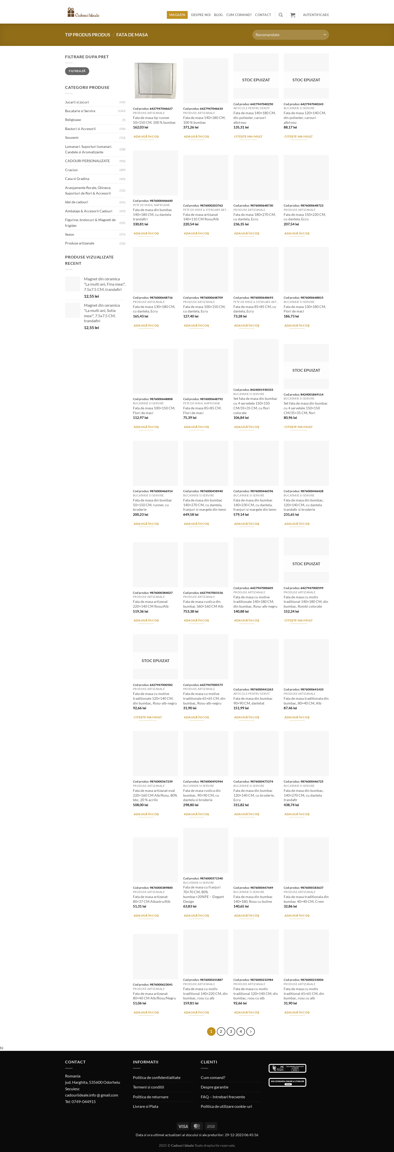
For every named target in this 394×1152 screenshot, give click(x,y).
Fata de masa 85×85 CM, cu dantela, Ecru (254, 308)
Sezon (69, 234)
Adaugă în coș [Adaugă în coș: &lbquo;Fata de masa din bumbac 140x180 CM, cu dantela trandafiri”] (146, 233)
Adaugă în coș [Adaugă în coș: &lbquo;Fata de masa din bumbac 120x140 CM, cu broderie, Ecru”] (247, 814)
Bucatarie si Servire (80, 111)
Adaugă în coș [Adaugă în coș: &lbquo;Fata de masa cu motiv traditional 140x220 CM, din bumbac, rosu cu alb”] (196, 1012)
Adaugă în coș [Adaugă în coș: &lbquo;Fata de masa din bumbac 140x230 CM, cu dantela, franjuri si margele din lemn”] (247, 523)
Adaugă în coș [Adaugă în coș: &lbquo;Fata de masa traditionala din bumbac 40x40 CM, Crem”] (297, 915)
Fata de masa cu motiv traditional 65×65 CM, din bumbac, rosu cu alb (304, 993)
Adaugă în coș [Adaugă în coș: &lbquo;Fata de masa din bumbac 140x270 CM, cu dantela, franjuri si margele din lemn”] (196, 523)
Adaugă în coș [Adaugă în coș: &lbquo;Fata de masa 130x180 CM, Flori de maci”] (297, 325)
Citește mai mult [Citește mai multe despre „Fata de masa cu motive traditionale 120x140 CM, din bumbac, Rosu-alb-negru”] (148, 717)
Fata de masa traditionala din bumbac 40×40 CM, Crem (306, 899)
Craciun (71, 170)
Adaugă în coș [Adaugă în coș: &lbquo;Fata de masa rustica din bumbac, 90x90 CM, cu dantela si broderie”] (196, 814)
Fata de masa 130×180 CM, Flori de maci (305, 308)
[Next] (250, 1031)
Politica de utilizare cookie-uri (226, 1106)
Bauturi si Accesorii (80, 128)
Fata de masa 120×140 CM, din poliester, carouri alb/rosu (305, 117)
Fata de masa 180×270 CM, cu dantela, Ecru (254, 216)
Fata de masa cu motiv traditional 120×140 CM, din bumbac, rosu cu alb (255, 993)
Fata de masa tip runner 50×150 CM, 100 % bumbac (154, 119)
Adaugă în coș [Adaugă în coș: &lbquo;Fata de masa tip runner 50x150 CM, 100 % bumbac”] (146, 136)
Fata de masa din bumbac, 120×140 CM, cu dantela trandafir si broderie (304, 504)
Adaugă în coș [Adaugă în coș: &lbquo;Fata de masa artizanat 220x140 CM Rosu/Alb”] (146, 620)
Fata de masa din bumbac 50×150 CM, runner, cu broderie (152, 504)
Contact (263, 15)
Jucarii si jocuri (77, 102)
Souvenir (72, 137)
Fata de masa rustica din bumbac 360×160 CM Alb (203, 603)
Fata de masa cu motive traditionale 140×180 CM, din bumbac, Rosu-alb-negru (255, 601)
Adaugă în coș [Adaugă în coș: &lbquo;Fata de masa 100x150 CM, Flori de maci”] (146, 426)
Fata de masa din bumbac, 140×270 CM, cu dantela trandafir (304, 795)
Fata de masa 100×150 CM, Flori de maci (154, 410)
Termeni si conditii (148, 1086)
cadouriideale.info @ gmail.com (91, 1095)
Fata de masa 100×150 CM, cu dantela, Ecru (204, 308)
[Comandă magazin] (291, 35)
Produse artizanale (79, 243)
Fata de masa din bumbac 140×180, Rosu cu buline (253, 899)
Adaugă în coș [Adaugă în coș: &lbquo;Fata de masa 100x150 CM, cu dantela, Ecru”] (196, 325)
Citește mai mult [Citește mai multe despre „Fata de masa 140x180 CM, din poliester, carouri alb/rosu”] (248, 136)
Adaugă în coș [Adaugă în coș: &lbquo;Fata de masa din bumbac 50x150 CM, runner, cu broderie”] (146, 523)
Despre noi (201, 15)
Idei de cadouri (76, 202)
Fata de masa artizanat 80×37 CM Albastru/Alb (151, 899)
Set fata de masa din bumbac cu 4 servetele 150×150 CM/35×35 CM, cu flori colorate (255, 405)
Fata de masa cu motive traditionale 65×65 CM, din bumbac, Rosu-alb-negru (204, 698)
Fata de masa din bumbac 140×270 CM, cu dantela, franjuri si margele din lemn (204, 504)
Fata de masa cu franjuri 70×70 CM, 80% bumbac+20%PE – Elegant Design (203, 894)
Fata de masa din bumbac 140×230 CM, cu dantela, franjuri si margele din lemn (254, 504)
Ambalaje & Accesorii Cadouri (88, 211)
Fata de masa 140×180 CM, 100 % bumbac (204, 119)
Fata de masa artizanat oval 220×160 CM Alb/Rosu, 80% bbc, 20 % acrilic (155, 795)
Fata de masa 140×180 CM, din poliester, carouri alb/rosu (254, 117)
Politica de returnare (150, 1096)
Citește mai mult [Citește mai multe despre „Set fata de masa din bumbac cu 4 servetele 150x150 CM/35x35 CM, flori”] (298, 426)
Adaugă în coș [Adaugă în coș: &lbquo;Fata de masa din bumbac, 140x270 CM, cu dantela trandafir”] (297, 814)
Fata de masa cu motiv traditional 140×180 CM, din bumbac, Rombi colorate (306, 601)
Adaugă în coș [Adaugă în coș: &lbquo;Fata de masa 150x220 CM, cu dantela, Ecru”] (297, 233)
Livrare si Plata (145, 1106)
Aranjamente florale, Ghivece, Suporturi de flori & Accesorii (88, 190)
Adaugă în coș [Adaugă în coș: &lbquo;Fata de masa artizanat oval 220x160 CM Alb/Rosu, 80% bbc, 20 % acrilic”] (146, 814)
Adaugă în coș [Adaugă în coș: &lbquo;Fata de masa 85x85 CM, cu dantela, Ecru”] (247, 325)
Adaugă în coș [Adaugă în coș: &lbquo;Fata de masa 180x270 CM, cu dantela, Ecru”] (247, 233)
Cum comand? (239, 15)
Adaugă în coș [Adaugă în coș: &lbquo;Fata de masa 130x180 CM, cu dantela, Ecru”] (146, 325)
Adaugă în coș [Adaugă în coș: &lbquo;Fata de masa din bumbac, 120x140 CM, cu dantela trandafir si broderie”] (297, 523)
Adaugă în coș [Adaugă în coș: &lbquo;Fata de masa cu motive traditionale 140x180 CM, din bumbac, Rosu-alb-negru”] (247, 620)
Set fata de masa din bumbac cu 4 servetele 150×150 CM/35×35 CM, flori (306, 408)
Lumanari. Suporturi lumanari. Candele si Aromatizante (88, 149)
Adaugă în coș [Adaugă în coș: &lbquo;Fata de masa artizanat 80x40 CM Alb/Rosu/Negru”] (146, 1012)
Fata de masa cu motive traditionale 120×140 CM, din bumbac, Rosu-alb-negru (155, 698)
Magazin (177, 15)
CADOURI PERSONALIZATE (87, 161)
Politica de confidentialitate (156, 1077)
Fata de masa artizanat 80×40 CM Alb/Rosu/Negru (154, 995)
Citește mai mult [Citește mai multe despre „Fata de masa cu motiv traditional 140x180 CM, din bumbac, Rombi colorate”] (298, 620)
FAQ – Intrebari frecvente (223, 1096)
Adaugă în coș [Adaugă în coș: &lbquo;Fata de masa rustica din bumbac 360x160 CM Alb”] (196, 620)
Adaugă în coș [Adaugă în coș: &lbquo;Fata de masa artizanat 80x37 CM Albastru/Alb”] (146, 915)
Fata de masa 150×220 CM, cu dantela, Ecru (305, 216)
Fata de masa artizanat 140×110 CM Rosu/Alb (201, 216)
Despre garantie (214, 1086)
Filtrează (77, 71)
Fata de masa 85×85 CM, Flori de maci (202, 410)
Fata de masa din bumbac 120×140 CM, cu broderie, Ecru (253, 795)
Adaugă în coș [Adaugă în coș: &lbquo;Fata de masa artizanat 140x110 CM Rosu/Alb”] (196, 233)
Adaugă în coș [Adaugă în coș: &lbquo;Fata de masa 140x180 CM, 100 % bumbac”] (196, 136)
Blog (218, 15)
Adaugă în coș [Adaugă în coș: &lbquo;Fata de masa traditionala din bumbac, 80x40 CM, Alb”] (297, 717)
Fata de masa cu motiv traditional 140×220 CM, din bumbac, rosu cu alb (205, 993)
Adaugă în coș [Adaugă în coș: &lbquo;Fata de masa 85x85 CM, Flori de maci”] (196, 426)
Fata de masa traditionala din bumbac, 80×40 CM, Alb (306, 700)
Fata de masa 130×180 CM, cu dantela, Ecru (154, 308)
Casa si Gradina (77, 178)
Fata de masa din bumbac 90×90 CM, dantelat (253, 700)
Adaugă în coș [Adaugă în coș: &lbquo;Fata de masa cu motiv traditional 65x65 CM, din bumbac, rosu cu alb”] (297, 1012)
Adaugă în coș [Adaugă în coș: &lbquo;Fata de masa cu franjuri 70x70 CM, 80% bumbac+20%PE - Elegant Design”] (196, 915)
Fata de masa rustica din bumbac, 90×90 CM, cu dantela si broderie (202, 795)
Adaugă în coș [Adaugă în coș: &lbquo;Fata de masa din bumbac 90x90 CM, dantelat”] (247, 717)
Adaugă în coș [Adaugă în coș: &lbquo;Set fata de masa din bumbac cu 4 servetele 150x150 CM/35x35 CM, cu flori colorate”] (247, 426)
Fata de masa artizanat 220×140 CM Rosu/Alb (151, 603)
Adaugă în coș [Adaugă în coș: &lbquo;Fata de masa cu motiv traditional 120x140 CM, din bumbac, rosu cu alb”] (247, 1012)
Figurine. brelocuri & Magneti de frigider (90, 222)
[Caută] (281, 15)
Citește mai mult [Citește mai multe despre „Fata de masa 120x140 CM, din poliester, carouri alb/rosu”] (298, 136)
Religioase (73, 119)
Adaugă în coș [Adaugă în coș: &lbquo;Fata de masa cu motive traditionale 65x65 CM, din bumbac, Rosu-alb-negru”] (196, 717)
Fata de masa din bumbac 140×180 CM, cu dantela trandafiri (152, 214)
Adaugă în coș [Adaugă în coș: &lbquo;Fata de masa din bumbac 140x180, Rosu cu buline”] (247, 915)
